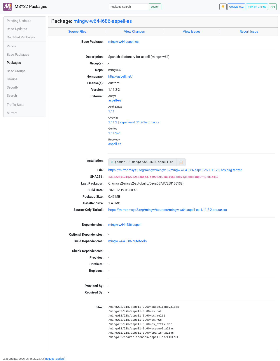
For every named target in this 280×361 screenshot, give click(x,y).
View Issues (192, 32)
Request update (55, 358)
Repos (11, 46)
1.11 (111, 111)
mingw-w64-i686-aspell (124, 225)
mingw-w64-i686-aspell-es (103, 21)
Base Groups (16, 71)
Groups (12, 79)
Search (154, 6)
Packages (14, 63)
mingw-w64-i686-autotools (127, 241)
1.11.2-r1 (114, 133)
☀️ (223, 6)
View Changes (134, 32)
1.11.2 (112, 122)
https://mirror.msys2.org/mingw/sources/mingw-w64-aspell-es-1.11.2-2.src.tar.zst (167, 210)
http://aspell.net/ (120, 76)
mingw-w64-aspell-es (123, 42)
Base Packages (18, 55)
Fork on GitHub (257, 6)
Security (13, 87)
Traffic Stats (15, 105)
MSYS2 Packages (25, 7)
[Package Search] (129, 7)
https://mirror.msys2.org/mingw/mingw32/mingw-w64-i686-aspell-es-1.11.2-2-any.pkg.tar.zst (175, 170)
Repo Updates (17, 29)
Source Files (77, 32)
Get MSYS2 (236, 6)
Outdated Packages (21, 37)
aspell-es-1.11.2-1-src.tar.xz (139, 122)
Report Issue (249, 32)
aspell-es (114, 100)
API (273, 6)
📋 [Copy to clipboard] (181, 162)
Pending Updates (19, 21)
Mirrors (12, 113)
